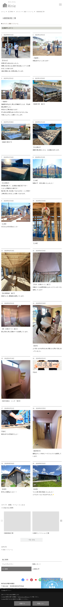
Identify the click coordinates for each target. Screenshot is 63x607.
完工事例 (5, 569)
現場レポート (36, 564)
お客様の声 (35, 569)
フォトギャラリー (7, 564)
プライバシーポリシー (23, 597)
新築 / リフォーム (8, 549)
